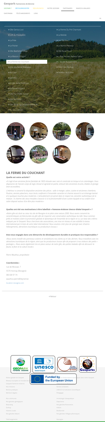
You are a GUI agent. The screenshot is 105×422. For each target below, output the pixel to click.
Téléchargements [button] (23, 14)
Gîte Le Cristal (15, 99)
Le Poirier (13, 45)
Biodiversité (60, 411)
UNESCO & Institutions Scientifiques (68, 390)
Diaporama (8, 14)
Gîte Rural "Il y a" (64, 51)
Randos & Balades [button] (83, 9)
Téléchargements (11, 419)
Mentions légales (11, 393)
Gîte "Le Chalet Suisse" (18, 94)
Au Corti (12, 72)
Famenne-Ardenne (19, 4)
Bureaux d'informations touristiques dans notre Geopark (75, 378)
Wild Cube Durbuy (65, 67)
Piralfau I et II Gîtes (65, 72)
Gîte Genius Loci (16, 29)
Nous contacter (62, 381)
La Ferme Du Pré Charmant (69, 29)
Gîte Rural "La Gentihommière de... (23, 104)
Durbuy (8, 407)
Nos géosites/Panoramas (65, 405)
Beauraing (9, 405)
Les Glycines (63, 40)
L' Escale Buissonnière (67, 61)
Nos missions (10, 387)
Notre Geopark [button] (53, 9)
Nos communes (11, 398)
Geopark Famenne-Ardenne (15, 384)
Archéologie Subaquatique (65, 398)
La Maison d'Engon (17, 56)
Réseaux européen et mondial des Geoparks (20, 381)
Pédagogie (60, 393)
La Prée (12, 40)
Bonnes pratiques (12, 390)
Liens (36, 14)
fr (100, 19)
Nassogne (60, 419)
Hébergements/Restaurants (66, 384)
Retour (52, 298)
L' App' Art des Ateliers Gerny (69, 56)
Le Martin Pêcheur (65, 45)
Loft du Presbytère (16, 35)
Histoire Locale (11, 411)
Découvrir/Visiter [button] (22, 9)
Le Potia (12, 77)
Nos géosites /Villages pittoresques (68, 414)
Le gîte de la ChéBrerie (18, 83)
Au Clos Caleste (15, 110)
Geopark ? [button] (8, 9)
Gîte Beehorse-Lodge (18, 51)
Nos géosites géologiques (14, 401)
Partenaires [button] (67, 9)
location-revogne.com (15, 285)
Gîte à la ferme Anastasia (19, 67)
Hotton (59, 407)
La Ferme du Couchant (18, 61)
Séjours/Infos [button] (38, 9)
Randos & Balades (63, 387)
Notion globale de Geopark (15, 378)
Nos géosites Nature (12, 414)
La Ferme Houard (16, 88)
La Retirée (62, 35)
